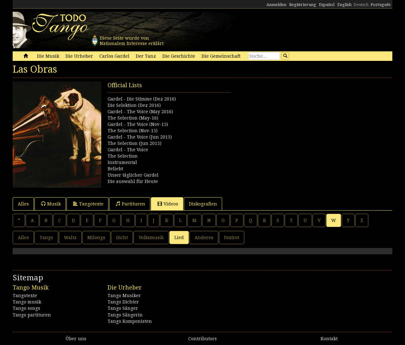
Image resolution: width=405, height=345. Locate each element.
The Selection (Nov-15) (133, 130)
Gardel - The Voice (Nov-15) (138, 124)
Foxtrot (231, 237)
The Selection (123, 156)
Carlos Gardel (114, 56)
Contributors (202, 338)
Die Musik (48, 56)
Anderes (204, 237)
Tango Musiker (124, 295)
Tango (46, 237)
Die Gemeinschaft (221, 56)
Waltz (70, 237)
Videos (168, 203)
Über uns (75, 338)
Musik (51, 203)
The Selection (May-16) (133, 117)
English (344, 4)
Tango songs (26, 308)
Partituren (130, 203)
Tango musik (27, 301)
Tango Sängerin (125, 314)
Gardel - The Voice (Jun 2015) (140, 137)
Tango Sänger (123, 308)
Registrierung (302, 4)
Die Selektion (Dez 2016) (134, 105)
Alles (23, 203)
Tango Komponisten (130, 321)
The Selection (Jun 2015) (134, 143)
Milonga (96, 237)
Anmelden (276, 4)
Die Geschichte (178, 56)
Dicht (122, 237)
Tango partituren (32, 314)
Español (326, 4)
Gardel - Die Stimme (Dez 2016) (142, 98)
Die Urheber (79, 56)
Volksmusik (151, 237)
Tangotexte (88, 203)
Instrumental (122, 162)
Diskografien (203, 203)
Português (380, 4)
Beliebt (115, 168)
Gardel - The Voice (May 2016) (140, 111)
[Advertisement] (297, 125)
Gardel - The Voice (128, 149)
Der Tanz (146, 56)
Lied (179, 237)
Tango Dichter (123, 301)
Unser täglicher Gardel (133, 175)
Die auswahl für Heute (133, 181)
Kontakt (329, 338)
